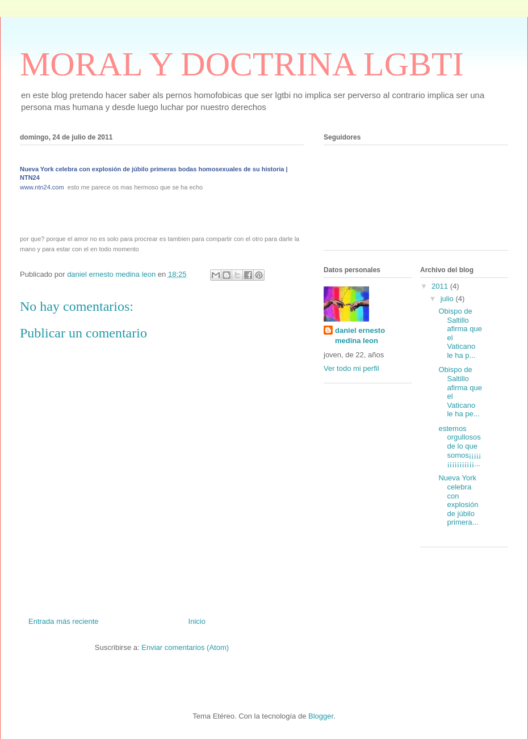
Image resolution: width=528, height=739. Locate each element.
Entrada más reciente (63, 621)
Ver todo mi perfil (351, 368)
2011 (440, 286)
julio (448, 298)
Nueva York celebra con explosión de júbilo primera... (458, 500)
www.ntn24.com (42, 187)
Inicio (197, 621)
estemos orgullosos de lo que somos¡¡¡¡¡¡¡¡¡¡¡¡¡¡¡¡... (459, 446)
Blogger (320, 716)
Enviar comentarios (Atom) (185, 647)
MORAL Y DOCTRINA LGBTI (242, 64)
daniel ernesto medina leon (360, 335)
